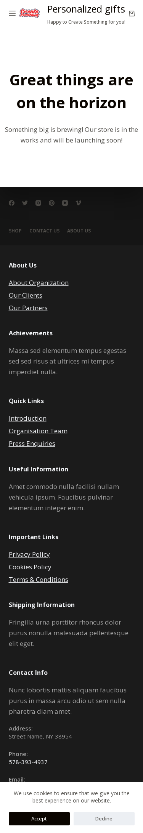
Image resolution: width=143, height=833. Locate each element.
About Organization (39, 282)
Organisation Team (38, 430)
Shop (15, 231)
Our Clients (25, 295)
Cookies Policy (30, 566)
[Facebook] (11, 203)
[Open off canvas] (12, 13)
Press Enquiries (32, 443)
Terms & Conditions (38, 579)
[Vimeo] (78, 203)
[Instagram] (38, 203)
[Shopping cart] (132, 13)
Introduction (28, 418)
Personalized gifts (86, 8)
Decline (103, 818)
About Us (79, 231)
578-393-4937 (28, 762)
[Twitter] (25, 203)
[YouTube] (65, 203)
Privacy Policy (29, 554)
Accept (39, 818)
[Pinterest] (52, 203)
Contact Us (44, 231)
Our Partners (28, 307)
